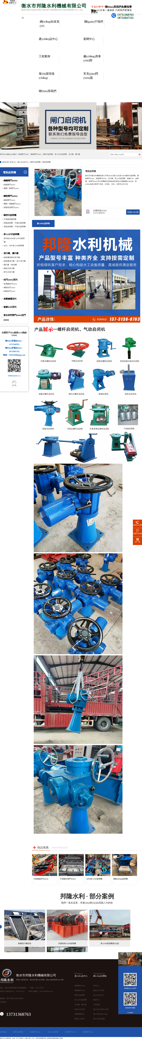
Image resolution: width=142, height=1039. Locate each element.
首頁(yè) (13, 162)
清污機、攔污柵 (74, 154)
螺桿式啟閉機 (48, 154)
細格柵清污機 (9, 261)
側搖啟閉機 (8, 223)
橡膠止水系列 (10, 307)
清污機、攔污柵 (11, 253)
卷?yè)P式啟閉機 (61, 154)
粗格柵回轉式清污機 (12, 257)
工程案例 (44, 56)
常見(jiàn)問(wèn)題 (90, 75)
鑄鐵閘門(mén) (23, 154)
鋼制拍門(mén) (9, 287)
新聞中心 (89, 38)
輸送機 (14, 265)
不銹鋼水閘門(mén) (68, 879)
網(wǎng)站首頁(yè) (49, 23)
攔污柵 (6, 265)
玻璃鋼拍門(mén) (10, 284)
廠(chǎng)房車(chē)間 (92, 58)
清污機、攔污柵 (80, 1004)
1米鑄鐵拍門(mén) (40, 879)
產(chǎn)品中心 (48, 38)
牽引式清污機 (9, 272)
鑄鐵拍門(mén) (9, 291)
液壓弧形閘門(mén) (11, 207)
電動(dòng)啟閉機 (120, 879)
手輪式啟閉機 (20, 223)
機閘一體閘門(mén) (11, 188)
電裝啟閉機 (46, 162)
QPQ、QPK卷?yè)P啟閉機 (14, 246)
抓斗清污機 (21, 261)
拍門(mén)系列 (10, 280)
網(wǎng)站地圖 (99, 1019)
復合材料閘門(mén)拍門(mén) (15, 317)
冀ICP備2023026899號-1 (15, 998)
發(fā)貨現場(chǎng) (46, 75)
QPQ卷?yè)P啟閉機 (94, 879)
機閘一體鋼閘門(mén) (12, 204)
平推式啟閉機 (20, 227)
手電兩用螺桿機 (10, 219)
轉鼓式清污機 (9, 268)
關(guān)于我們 (93, 21)
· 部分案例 (87, 896)
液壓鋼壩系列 (10, 299)
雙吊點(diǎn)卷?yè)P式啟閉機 (14, 240)
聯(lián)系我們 (47, 91)
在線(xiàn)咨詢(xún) (133, 214)
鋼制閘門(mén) (36, 154)
